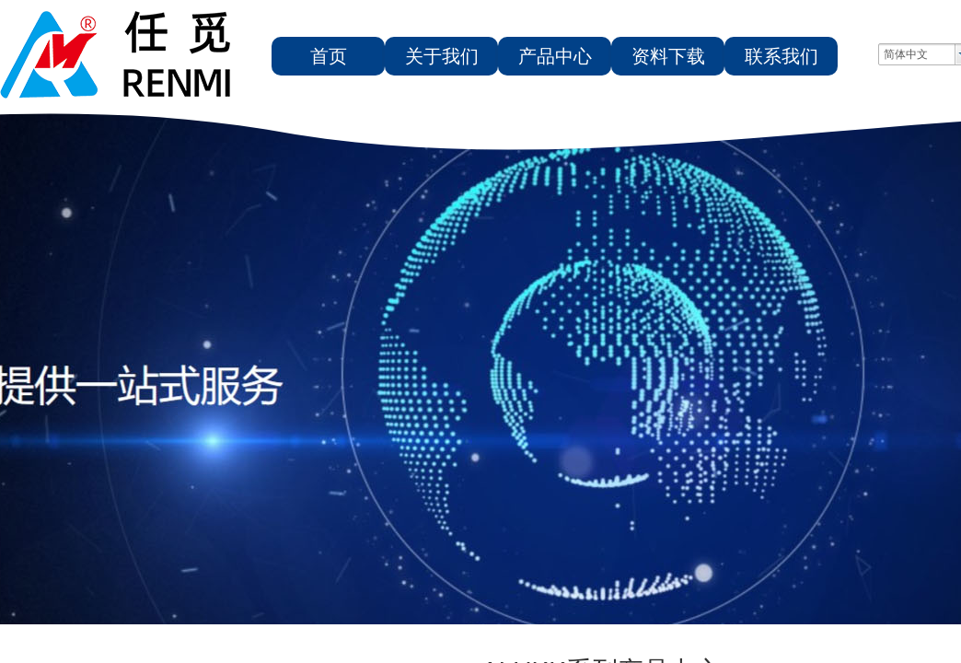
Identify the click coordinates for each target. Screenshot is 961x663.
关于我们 (442, 56)
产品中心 (555, 56)
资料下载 (668, 56)
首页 (328, 56)
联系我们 (781, 56)
